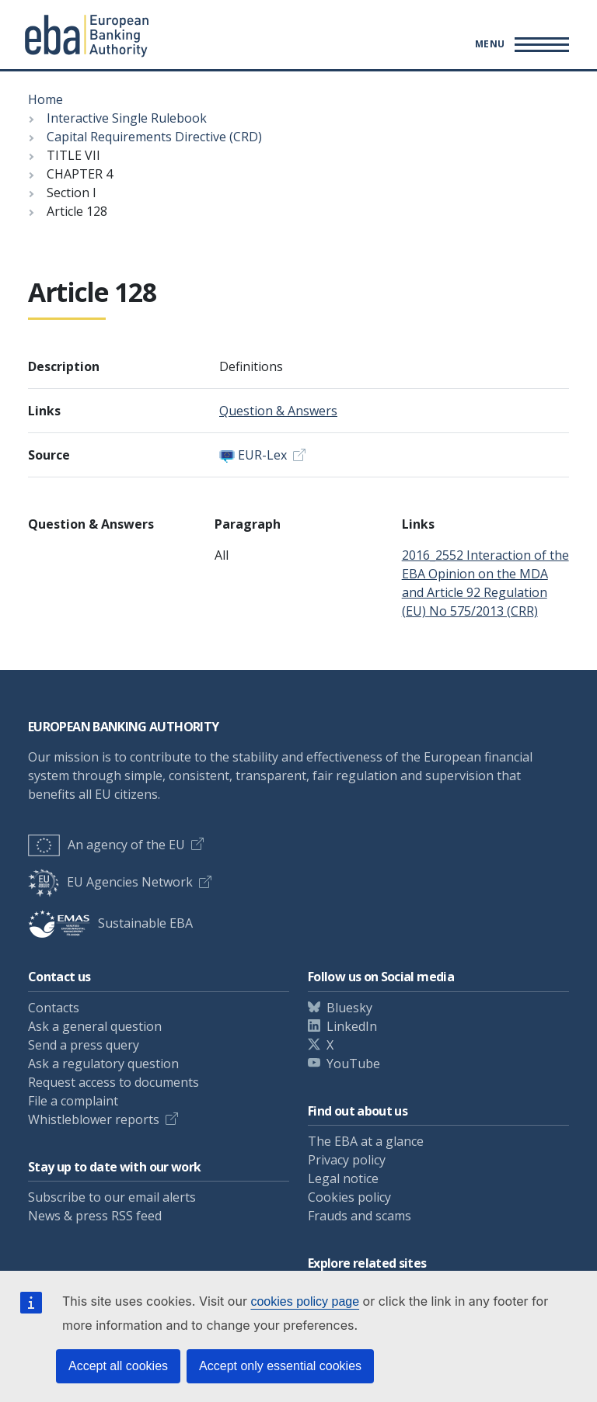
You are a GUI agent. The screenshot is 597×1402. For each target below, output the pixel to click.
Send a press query (83, 1044)
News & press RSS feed (95, 1215)
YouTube (353, 1063)
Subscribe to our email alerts (112, 1197)
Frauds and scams (359, 1215)
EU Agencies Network (110, 881)
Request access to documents (113, 1082)
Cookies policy (349, 1197)
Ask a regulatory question (103, 1063)
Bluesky (349, 1007)
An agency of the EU (106, 844)
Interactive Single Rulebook (127, 118)
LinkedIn (351, 1026)
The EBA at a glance (366, 1141)
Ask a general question (95, 1026)
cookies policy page (304, 1301)
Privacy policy (347, 1159)
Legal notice (343, 1178)
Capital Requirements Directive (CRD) (154, 136)
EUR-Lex (262, 454)
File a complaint (73, 1100)
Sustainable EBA (110, 923)
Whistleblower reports (93, 1119)
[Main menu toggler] (519, 44)
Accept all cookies (118, 1366)
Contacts (53, 1007)
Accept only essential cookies (280, 1366)
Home (45, 99)
